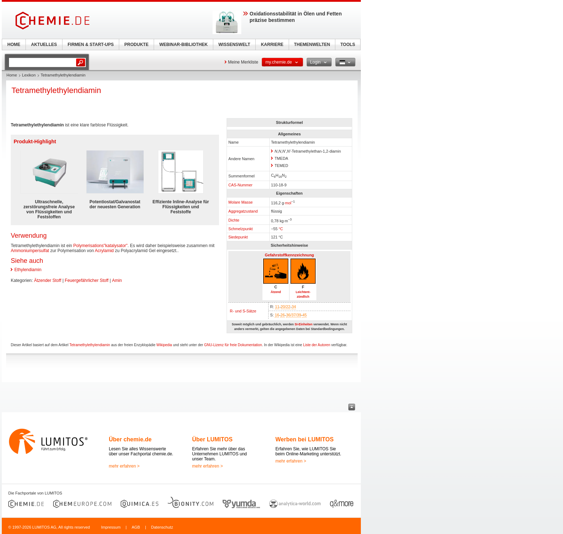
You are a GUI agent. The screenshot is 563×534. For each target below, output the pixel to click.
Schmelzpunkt (240, 229)
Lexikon (29, 75)
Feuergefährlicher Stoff (86, 280)
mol (288, 203)
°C (281, 229)
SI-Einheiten (303, 324)
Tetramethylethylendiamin (89, 345)
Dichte (233, 220)
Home (11, 75)
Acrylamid (104, 250)
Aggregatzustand (243, 211)
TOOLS (347, 44)
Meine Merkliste (243, 62)
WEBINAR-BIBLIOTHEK (183, 44)
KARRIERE (272, 44)
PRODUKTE (136, 44)
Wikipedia (164, 345)
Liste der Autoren (316, 345)
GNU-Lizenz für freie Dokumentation (233, 345)
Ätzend (276, 292)
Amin (117, 280)
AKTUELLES (44, 44)
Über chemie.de (130, 439)
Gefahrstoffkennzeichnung (289, 255)
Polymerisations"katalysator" (100, 245)
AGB (136, 527)
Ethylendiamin (27, 269)
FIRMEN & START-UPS (90, 44)
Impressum (110, 527)
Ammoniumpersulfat (30, 250)
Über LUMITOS (212, 439)
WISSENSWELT (234, 44)
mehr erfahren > (124, 466)
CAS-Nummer (240, 185)
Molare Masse (240, 202)
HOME (14, 44)
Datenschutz (162, 527)
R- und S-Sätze (243, 311)
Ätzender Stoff (47, 280)
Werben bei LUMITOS (304, 439)
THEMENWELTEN (312, 44)
